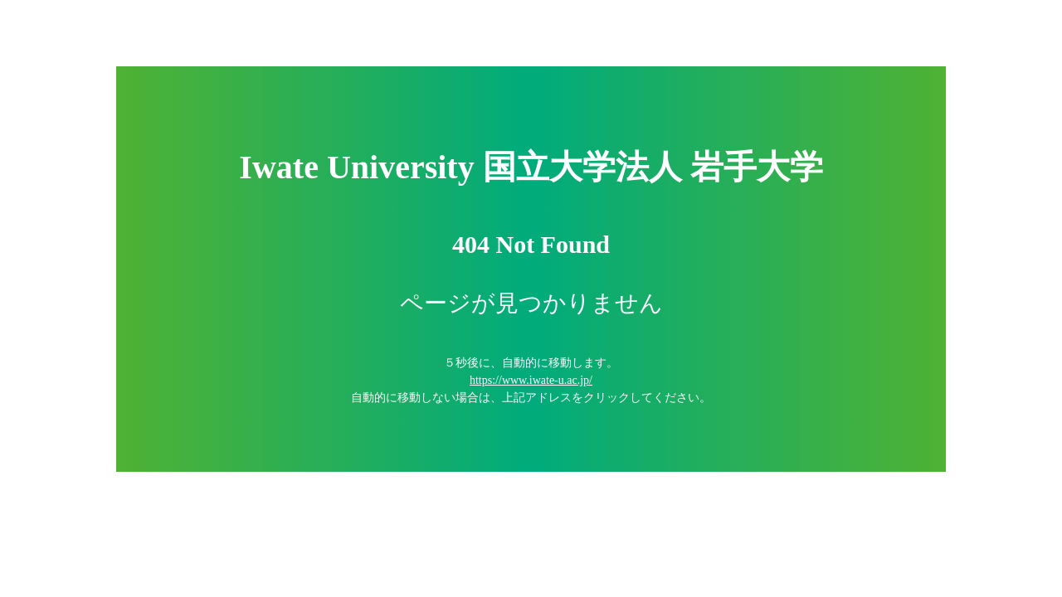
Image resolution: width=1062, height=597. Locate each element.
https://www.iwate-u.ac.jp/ (531, 380)
